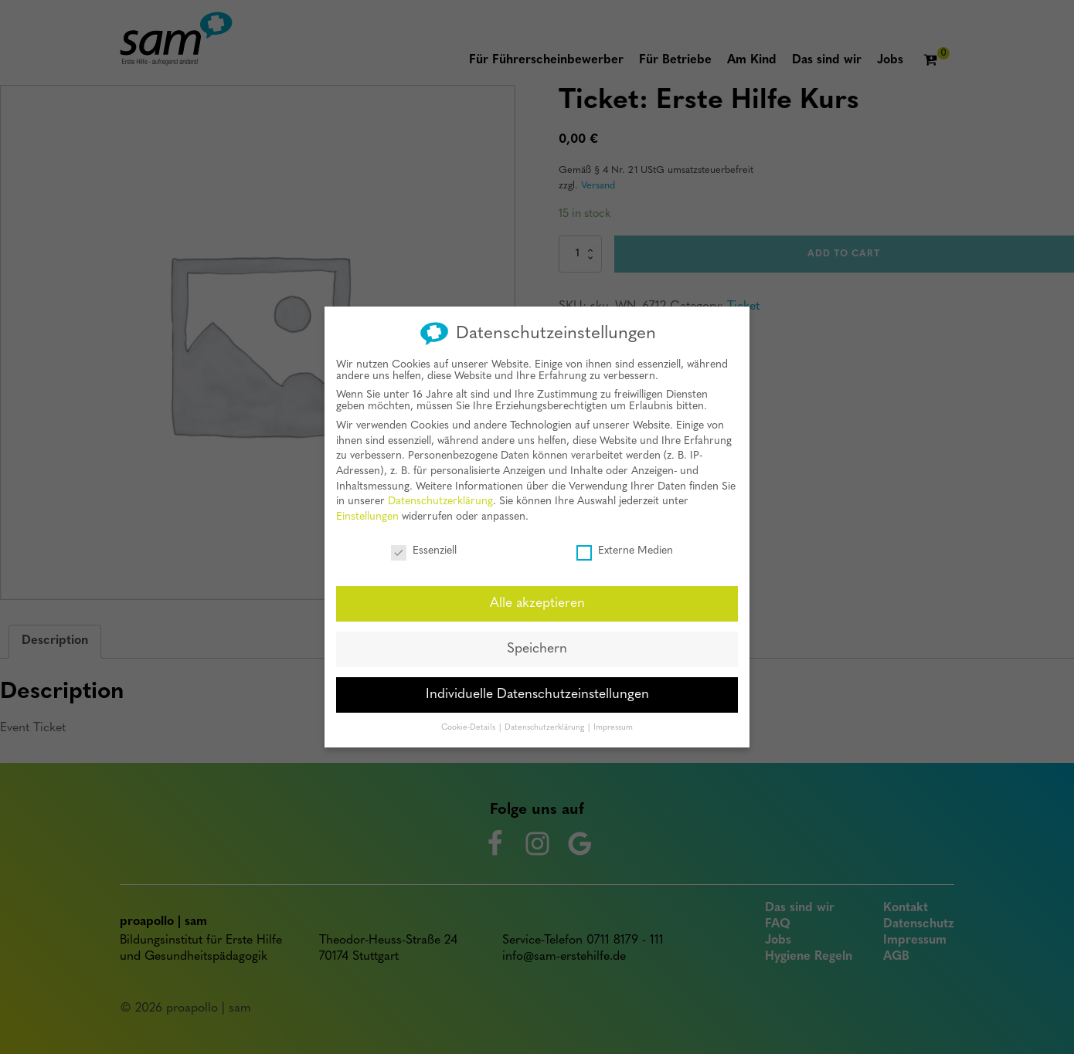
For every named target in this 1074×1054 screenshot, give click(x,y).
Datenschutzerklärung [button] (545, 723)
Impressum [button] (613, 723)
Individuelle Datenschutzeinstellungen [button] (537, 689)
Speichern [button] (537, 644)
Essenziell (424, 546)
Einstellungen (367, 512)
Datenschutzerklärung (440, 497)
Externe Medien (624, 546)
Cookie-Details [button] (469, 723)
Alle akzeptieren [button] (537, 598)
